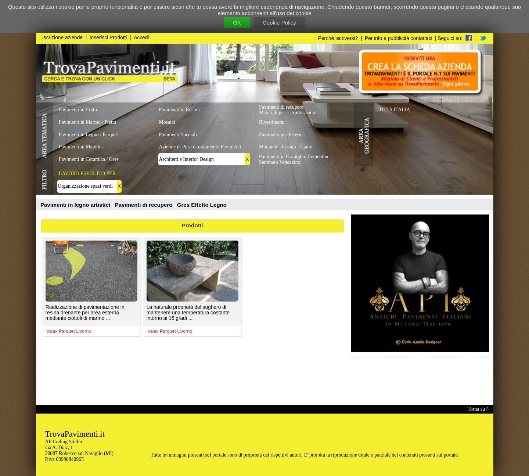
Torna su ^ (478, 409)
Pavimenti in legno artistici (76, 205)
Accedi (141, 37)
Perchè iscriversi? (338, 38)
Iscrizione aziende (62, 37)
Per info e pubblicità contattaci (398, 38)
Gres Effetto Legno (202, 205)
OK (237, 22)
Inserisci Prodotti (108, 37)
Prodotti (192, 225)
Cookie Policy (279, 22)
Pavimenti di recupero (144, 205)
